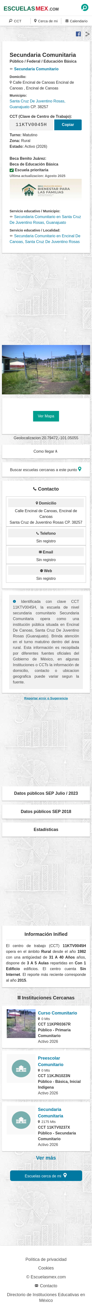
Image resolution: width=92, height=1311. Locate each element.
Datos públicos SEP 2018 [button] (46, 811)
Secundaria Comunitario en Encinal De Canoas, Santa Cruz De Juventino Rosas (45, 239)
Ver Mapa (46, 416)
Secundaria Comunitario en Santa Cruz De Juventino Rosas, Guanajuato (45, 220)
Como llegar (45, 451)
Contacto (46, 1285)
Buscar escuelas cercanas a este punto (45, 469)
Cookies (46, 1268)
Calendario (76, 20)
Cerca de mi (46, 20)
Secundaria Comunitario (34, 69)
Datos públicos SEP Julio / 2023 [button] (46, 793)
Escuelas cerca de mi (46, 1175)
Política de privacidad (46, 1259)
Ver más (46, 1158)
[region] (47, 299)
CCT (15, 20)
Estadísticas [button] (46, 829)
